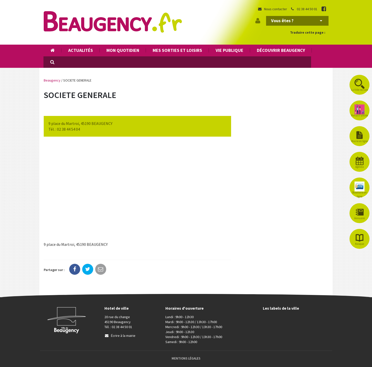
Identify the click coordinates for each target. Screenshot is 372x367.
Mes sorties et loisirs (177, 50)
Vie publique (229, 50)
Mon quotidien (122, 50)
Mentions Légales (186, 358)
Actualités (80, 50)
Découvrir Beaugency (281, 50)
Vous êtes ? (296, 20)
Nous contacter (272, 9)
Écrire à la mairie (119, 335)
